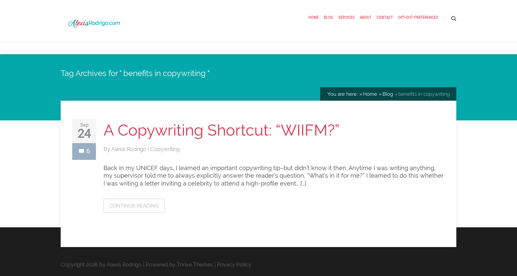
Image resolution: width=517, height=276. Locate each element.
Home (313, 17)
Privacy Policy (234, 265)
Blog (328, 17)
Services (346, 17)
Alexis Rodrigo (129, 149)
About (366, 17)
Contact (385, 17)
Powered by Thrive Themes (179, 265)
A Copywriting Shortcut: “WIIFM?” (222, 130)
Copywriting (165, 149)
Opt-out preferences (418, 17)
